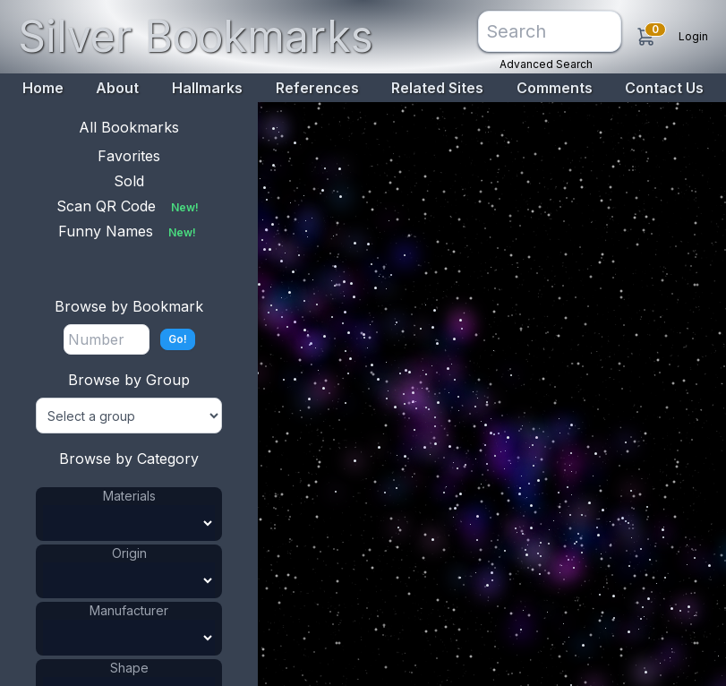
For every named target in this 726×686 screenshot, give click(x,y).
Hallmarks (207, 88)
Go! (177, 339)
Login (693, 36)
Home (43, 88)
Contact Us (664, 88)
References (317, 88)
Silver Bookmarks (195, 36)
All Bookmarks (129, 127)
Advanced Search (546, 64)
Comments (555, 88)
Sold (129, 181)
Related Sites (437, 88)
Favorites (129, 156)
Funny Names (129, 231)
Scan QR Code (129, 206)
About (117, 88)
